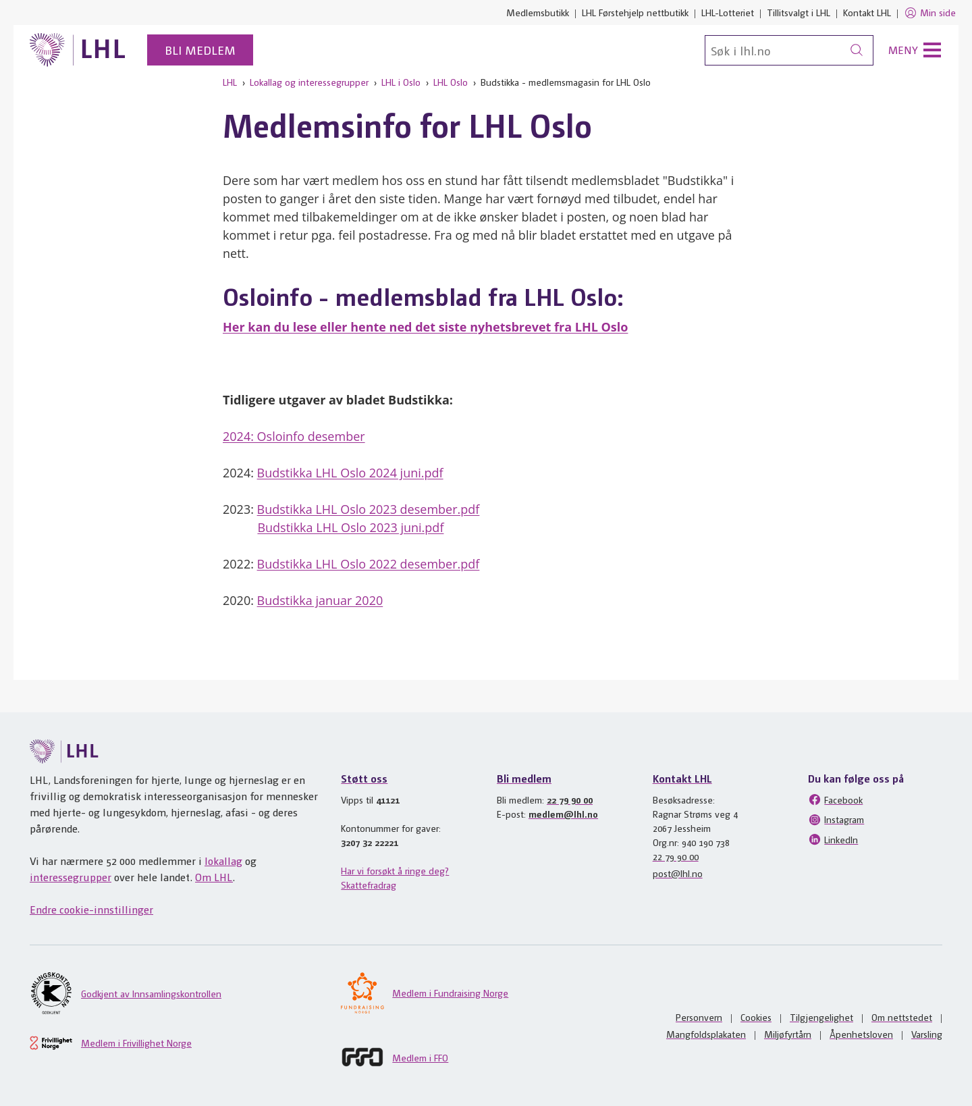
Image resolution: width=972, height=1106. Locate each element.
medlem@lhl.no (563, 814)
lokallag (223, 860)
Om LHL (214, 877)
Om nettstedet (901, 1017)
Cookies (756, 1017)
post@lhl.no (678, 873)
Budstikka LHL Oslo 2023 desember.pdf (368, 509)
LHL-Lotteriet (727, 12)
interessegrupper (70, 877)
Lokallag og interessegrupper (309, 82)
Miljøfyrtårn (787, 1034)
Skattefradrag (368, 884)
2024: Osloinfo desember (294, 436)
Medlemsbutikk (537, 12)
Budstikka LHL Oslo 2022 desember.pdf (368, 564)
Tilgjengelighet (821, 1017)
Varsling (926, 1034)
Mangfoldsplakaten (706, 1034)
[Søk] (789, 50)
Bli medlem (200, 49)
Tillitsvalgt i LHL (798, 12)
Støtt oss (364, 778)
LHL (230, 82)
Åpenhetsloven (861, 1034)
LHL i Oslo (401, 82)
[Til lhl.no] (78, 50)
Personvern (699, 1017)
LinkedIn (833, 839)
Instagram (836, 819)
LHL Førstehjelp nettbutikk (635, 12)
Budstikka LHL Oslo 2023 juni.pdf (350, 527)
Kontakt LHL (867, 12)
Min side (930, 13)
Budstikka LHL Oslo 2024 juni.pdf (350, 473)
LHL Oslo (450, 82)
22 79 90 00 (570, 799)
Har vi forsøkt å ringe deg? (395, 870)
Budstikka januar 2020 (320, 600)
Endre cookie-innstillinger (91, 909)
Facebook (835, 799)
